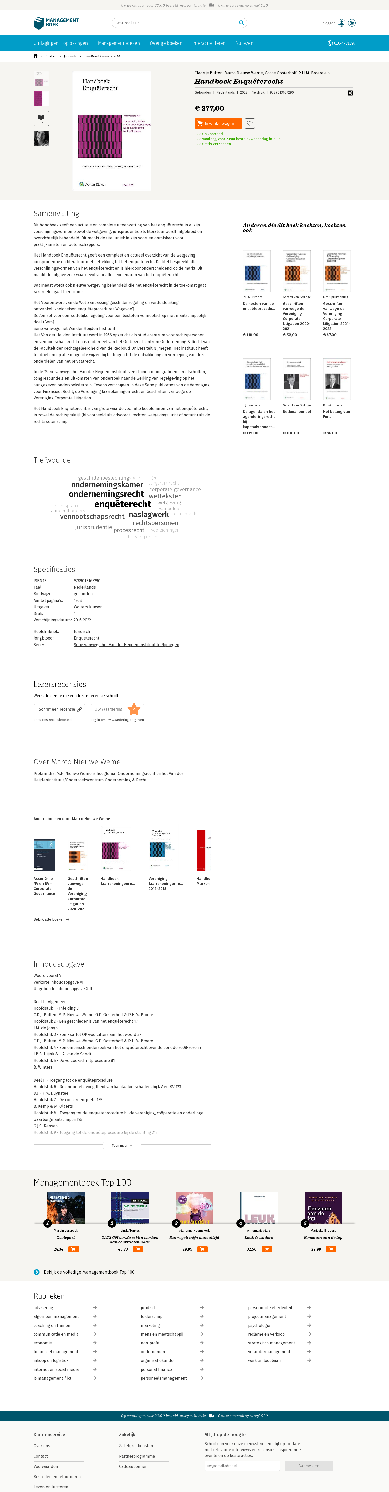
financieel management (65, 1351)
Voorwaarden (46, 1466)
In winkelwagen (219, 123)
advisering (65, 1307)
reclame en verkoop (279, 1334)
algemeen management (65, 1316)
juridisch (172, 1307)
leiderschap (172, 1316)
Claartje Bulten (209, 73)
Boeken (50, 56)
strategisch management (279, 1343)
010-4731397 (345, 43)
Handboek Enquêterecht (101, 56)
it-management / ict (65, 1378)
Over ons (42, 1445)
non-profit (172, 1343)
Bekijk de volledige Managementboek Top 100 (89, 1272)
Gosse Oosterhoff (280, 73)
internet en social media (65, 1369)
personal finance (172, 1369)
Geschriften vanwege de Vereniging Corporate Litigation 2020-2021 (78, 893)
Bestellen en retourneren (57, 1476)
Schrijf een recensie (57, 709)
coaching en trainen (65, 1325)
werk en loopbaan (279, 1360)
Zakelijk (127, 1434)
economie (65, 1343)
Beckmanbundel (297, 411)
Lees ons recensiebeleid (53, 720)
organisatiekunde (172, 1360)
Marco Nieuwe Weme (244, 73)
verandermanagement (279, 1351)
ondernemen (172, 1351)
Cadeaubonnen (133, 1466)
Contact (41, 1456)
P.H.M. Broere (310, 73)
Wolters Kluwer (88, 607)
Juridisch (70, 56)
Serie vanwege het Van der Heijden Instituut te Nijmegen (126, 644)
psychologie (279, 1325)
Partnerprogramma (137, 1456)
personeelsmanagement (172, 1378)
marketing (172, 1325)
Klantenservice (49, 1434)
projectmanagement (279, 1316)
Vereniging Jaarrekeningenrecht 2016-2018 (166, 883)
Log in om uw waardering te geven (117, 720)
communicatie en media (65, 1334)
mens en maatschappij (172, 1334)
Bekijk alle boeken (49, 919)
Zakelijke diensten (136, 1445)
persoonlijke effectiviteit (279, 1307)
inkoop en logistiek (65, 1360)
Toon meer (120, 1145)
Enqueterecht (86, 638)
